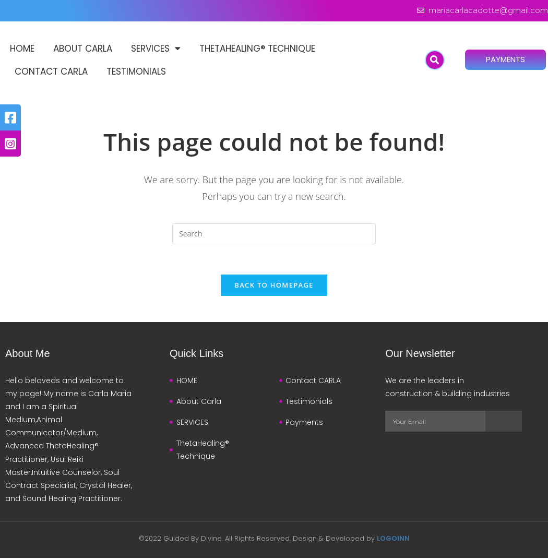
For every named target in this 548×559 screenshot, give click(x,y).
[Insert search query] (274, 233)
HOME (22, 48)
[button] (435, 60)
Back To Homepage (273, 286)
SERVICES (156, 48)
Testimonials (136, 71)
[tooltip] (10, 117)
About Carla (82, 48)
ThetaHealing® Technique (257, 48)
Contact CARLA (51, 71)
